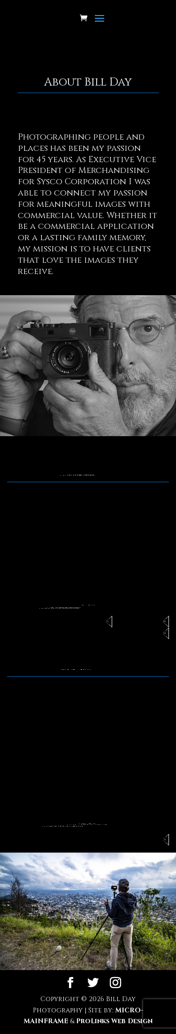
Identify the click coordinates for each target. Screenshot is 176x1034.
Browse (163, 840)
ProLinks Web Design (114, 1021)
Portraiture (163, 633)
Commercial (163, 621)
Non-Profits (106, 621)
